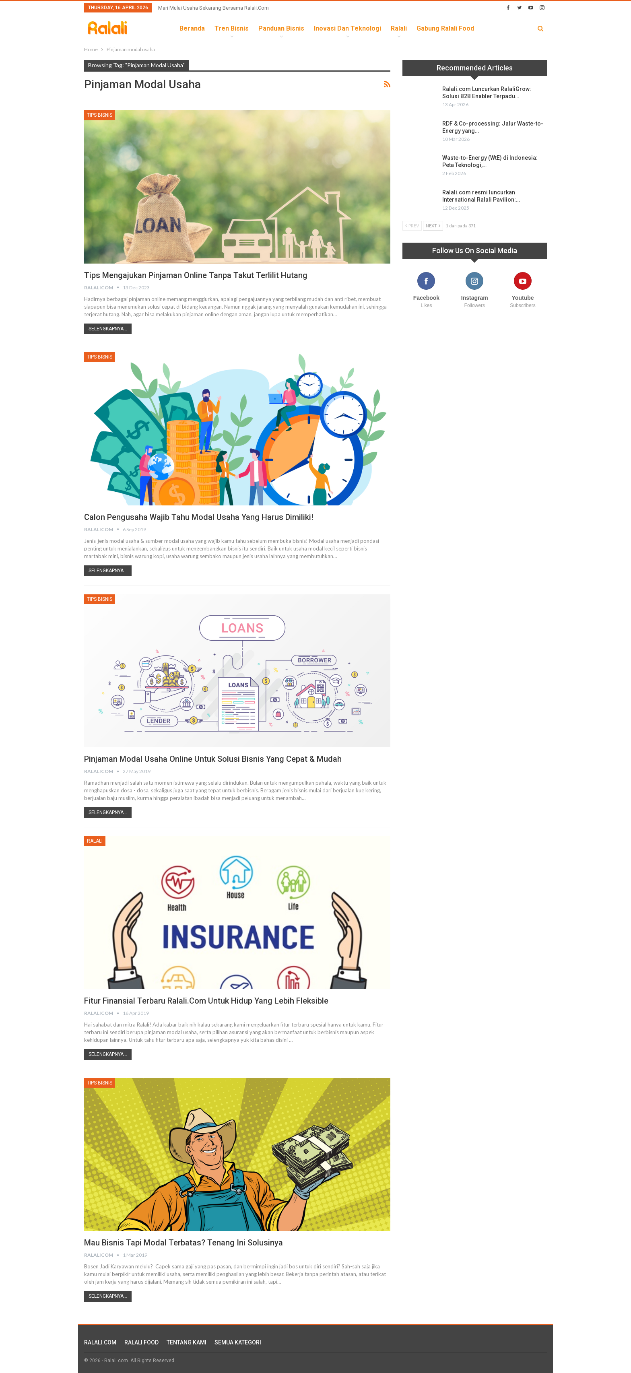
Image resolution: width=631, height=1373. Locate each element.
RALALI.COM (100, 1342)
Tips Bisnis (99, 115)
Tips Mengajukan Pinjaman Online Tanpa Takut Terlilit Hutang (195, 275)
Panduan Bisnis (281, 28)
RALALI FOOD (141, 1342)
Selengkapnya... (108, 329)
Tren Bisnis (231, 28)
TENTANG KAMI (186, 1342)
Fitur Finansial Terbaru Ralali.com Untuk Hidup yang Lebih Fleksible (206, 1001)
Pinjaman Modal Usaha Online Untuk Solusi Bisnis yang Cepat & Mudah (213, 759)
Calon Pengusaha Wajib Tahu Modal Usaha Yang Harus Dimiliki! (198, 517)
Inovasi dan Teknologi (347, 28)
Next (433, 225)
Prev (412, 225)
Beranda (192, 28)
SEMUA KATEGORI (237, 1342)
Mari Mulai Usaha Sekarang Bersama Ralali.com (213, 8)
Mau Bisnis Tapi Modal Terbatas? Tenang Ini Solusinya (183, 1242)
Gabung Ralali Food (445, 28)
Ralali (399, 28)
